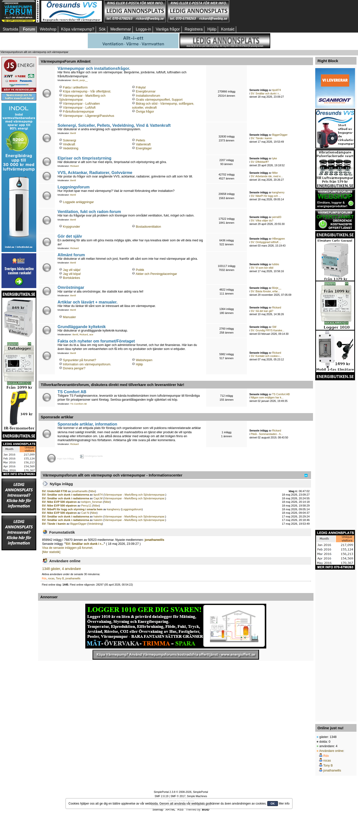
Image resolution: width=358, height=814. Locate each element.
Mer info (284, 803)
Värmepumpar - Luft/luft (79, 107)
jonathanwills (80, 491)
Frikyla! (141, 87)
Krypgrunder (71, 226)
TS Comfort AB (72, 391)
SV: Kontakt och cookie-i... (266, 355)
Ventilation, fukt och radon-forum (89, 211)
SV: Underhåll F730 (54, 491)
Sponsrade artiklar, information (87, 424)
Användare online (331, 751)
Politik (140, 270)
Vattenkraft (143, 144)
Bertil (75, 80)
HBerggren (278, 238)
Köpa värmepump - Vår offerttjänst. (87, 91)
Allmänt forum (71, 255)
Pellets (140, 140)
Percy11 (86, 505)
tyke (274, 158)
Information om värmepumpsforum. (87, 364)
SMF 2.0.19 (161, 796)
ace (91, 334)
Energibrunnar (146, 91)
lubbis (275, 264)
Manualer (69, 317)
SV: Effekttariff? (260, 161)
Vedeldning (70, 148)
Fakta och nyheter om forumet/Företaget (96, 341)
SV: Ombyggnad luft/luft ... (266, 242)
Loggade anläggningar (78, 202)
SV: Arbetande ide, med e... (267, 176)
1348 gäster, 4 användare (61, 569)
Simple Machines (197, 796)
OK (272, 803)
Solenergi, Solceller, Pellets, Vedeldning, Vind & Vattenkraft (114, 125)
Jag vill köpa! (72, 274)
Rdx (44, 578)
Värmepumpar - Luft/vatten (81, 103)
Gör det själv (70, 236)
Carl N (85, 512)
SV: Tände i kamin (261, 138)
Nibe (92, 491)
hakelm (97, 516)
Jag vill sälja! (72, 270)
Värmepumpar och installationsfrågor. (94, 68)
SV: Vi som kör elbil (262, 267)
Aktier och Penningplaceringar (156, 274)
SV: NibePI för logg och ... (266, 195)
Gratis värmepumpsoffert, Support (159, 99)
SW (274, 326)
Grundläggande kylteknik (82, 326)
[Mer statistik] (51, 552)
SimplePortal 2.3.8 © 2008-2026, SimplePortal (181, 791)
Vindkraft (69, 144)
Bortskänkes (71, 278)
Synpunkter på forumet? (79, 360)
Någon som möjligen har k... (267, 397)
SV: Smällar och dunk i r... (266, 93)
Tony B (60, 578)
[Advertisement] (262, 11)
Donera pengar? (74, 368)
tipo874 (276, 89)
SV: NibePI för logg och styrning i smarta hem (72, 509)
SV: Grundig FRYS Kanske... (267, 330)
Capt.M (97, 498)
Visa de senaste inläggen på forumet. (67, 548)
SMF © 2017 (178, 796)
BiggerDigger (280, 134)
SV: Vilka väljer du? (262, 220)
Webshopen (144, 360)
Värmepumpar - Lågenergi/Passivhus (88, 116)
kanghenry (278, 192)
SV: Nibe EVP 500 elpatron (59, 501)
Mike (275, 172)
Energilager (144, 148)
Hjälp (139, 364)
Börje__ (276, 287)
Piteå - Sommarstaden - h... (267, 433)
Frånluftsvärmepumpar (78, 111)
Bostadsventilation (148, 226)
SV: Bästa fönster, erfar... (265, 291)
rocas (51, 578)
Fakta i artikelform (75, 87)
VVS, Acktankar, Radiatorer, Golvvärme (95, 172)
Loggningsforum (74, 187)
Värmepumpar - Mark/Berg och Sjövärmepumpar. (134, 494)
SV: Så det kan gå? (262, 310)
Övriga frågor (145, 111)
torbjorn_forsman (91, 501)
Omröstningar (71, 287)
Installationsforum (148, 95)
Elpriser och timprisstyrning (84, 158)
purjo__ (84, 80)
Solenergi (69, 140)
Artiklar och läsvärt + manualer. (88, 302)
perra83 (276, 216)
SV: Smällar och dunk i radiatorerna (65, 494)
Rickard (74, 166)
